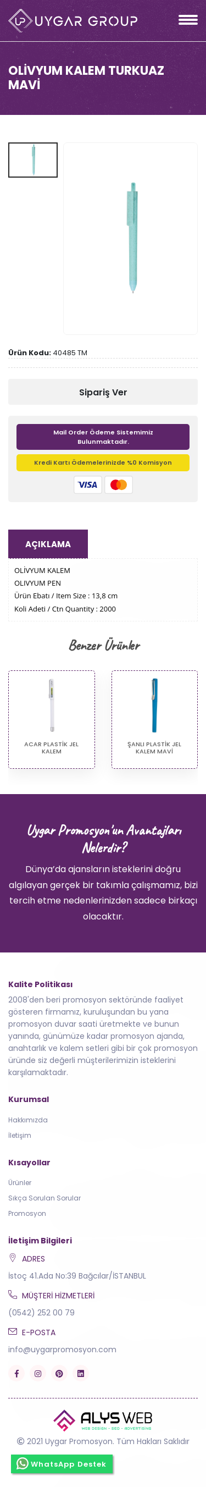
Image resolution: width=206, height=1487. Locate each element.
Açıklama (48, 544)
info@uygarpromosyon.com (62, 1349)
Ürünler (19, 1182)
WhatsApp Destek (61, 1463)
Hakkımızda (28, 1120)
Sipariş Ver (103, 392)
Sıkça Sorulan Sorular (44, 1198)
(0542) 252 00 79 (41, 1312)
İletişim (19, 1135)
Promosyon (27, 1213)
